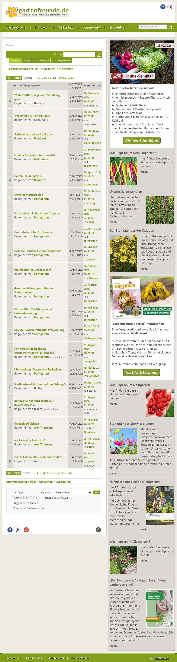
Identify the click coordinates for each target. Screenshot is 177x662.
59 (60, 78)
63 (72, 78)
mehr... (114, 646)
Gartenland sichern (26, 423)
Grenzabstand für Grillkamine (33, 232)
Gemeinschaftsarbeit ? (28, 195)
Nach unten (14, 77)
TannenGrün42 (92, 143)
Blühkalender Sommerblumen (132, 423)
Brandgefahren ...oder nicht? (32, 269)
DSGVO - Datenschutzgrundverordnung (39, 330)
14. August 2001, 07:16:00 (90, 457)
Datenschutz (34, 658)
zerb (91, 446)
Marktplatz (65, 27)
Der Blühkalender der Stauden (132, 230)
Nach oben (13, 473)
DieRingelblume (93, 338)
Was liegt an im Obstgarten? (130, 385)
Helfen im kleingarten (28, 176)
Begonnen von (34, 85)
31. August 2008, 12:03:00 (90, 401)
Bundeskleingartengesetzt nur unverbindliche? (34, 403)
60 (65, 78)
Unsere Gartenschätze (126, 191)
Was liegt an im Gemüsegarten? (133, 153)
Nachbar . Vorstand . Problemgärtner (37, 251)
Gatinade (93, 376)
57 (50, 78)
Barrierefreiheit (80, 658)
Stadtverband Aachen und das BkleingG (40, 384)
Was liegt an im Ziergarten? (130, 541)
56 (45, 78)
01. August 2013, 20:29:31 (90, 349)
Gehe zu (45, 492)
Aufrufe (76, 87)
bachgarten (41, 199)
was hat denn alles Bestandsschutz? (37, 457)
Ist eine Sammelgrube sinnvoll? (34, 155)
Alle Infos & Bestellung (141, 372)
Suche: (58, 54)
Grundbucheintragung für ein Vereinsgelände (33, 290)
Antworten (75, 83)
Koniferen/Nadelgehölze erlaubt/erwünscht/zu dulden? (34, 351)
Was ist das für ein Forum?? (32, 116)
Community (91, 27)
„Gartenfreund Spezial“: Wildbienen (138, 324)
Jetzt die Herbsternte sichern (133, 88)
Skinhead (93, 278)
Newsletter (117, 27)
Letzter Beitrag (92, 85)
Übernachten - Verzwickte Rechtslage (38, 369)
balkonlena (41, 159)
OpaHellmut (91, 184)
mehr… (145, 172)
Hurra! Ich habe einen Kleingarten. (135, 482)
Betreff (17, 85)
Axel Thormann (44, 427)
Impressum (13, 658)
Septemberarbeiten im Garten (33, 134)
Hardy (91, 203)
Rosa (91, 222)
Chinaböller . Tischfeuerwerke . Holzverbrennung (34, 311)
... (42, 78)
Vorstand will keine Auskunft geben (37, 213)
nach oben (161, 658)
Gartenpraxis (16, 27)
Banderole (40, 138)
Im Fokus (42, 27)
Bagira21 (40, 180)
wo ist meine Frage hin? (29, 440)
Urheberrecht (56, 658)
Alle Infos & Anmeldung (141, 140)
